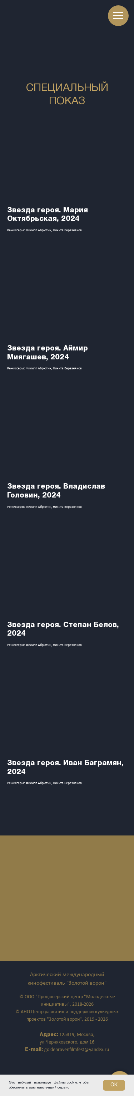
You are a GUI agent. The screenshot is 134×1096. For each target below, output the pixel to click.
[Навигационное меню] (118, 15)
